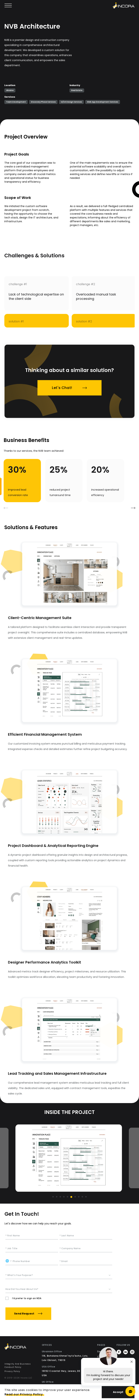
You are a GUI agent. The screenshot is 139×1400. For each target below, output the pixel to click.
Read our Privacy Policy (24, 1394)
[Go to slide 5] (67, 1196)
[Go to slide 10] (86, 1196)
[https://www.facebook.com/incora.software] (119, 1353)
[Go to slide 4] (64, 1196)
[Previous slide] (20, 1158)
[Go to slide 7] (75, 1196)
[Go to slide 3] (60, 1196)
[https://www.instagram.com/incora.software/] (132, 1353)
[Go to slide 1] (53, 1196)
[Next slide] (118, 1154)
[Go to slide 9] (82, 1196)
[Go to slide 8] (78, 1196)
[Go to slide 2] (56, 1196)
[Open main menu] (8, 5)
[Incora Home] (20, 1347)
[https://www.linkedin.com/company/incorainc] (125, 1353)
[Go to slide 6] (71, 1197)
